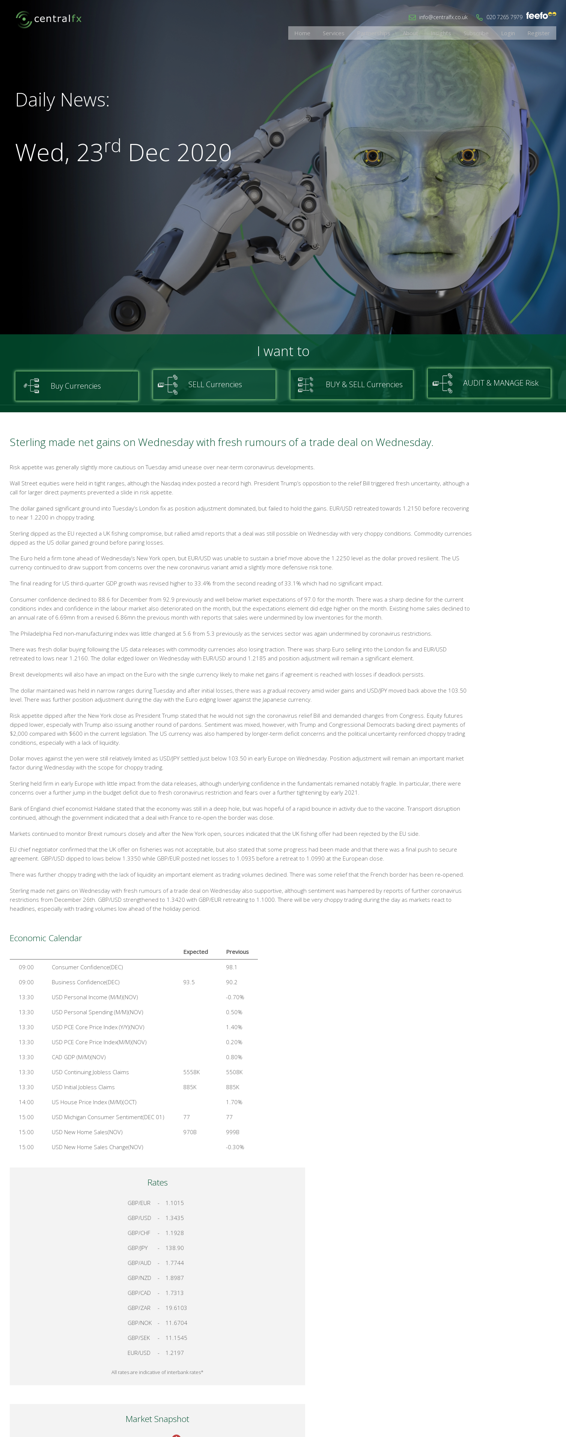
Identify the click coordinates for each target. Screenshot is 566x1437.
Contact (451, 1358)
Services (365, 32)
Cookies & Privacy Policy (501, 1358)
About (432, 32)
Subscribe (488, 32)
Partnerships (400, 32)
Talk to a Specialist (495, 782)
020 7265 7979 (504, 17)
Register (541, 32)
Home (339, 32)
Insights (458, 32)
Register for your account (495, 809)
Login (515, 32)
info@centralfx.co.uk (443, 17)
